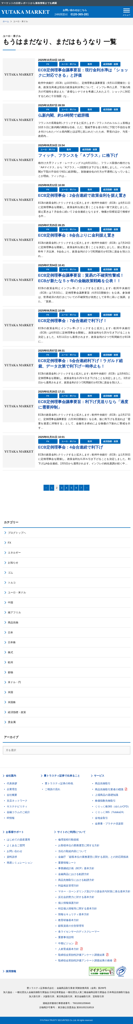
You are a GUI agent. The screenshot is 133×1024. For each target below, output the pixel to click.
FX (47, 64)
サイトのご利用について (71, 832)
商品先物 (13, 622)
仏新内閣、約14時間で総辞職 (63, 115)
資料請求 (12, 856)
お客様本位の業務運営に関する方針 (78, 845)
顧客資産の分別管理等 (71, 925)
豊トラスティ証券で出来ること (62, 775)
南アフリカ (14, 612)
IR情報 (11, 818)
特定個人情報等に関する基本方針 (77, 908)
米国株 (12, 702)
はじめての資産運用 (18, 839)
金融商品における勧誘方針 (73, 874)
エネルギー (14, 552)
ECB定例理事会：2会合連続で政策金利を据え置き (82, 195)
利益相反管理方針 (68, 885)
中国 (10, 602)
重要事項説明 (66, 937)
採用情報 (11, 971)
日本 (10, 632)
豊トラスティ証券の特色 (59, 783)
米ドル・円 (14, 682)
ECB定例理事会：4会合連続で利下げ (70, 447)
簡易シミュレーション (20, 862)
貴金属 (12, 722)
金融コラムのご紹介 (18, 812)
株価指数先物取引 (105, 800)
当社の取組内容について (72, 851)
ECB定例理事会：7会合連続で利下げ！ (72, 320)
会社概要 (12, 795)
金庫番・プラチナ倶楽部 (109, 823)
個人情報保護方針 (68, 902)
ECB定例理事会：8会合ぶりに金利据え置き (76, 235)
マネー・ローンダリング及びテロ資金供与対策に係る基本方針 (94, 891)
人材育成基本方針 (68, 949)
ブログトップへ (17, 532)
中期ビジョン (66, 943)
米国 (10, 692)
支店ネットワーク (17, 800)
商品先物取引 (102, 783)
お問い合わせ (14, 851)
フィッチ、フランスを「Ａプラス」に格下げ (78, 155)
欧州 (90, 64)
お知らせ (13, 562)
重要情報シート (67, 862)
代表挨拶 (12, 783)
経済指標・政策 (110, 64)
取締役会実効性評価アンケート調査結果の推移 (85, 960)
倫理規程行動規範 (68, 839)
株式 (10, 652)
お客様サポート (15, 832)
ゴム (10, 572)
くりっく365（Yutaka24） (110, 812)
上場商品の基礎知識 (106, 795)
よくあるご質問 (16, 845)
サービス (99, 775)
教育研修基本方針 (68, 920)
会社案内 (11, 775)
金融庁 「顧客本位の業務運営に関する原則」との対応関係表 (93, 856)
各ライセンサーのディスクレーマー (78, 931)
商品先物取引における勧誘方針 (76, 880)
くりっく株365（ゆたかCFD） (112, 806)
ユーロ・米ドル (68, 64)
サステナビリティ (17, 806)
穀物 (10, 672)
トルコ (12, 582)
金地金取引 (101, 818)
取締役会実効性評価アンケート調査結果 (81, 954)
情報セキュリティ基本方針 (73, 914)
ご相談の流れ (52, 789)
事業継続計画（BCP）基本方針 (76, 868)
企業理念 (12, 789)
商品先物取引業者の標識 (109, 789)
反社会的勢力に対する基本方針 (76, 897)
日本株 (12, 642)
